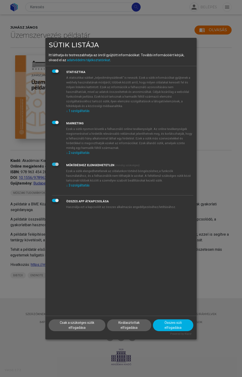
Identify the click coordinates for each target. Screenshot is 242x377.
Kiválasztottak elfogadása (129, 325)
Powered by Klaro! (180, 333)
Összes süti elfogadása (173, 325)
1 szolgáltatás (78, 111)
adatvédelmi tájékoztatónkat (88, 60)
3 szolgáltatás (78, 185)
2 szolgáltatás (78, 153)
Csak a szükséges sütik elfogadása (77, 325)
